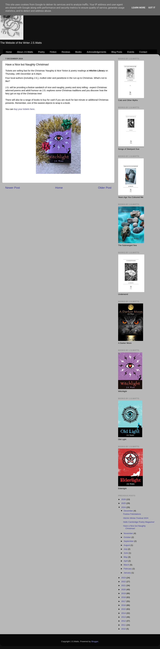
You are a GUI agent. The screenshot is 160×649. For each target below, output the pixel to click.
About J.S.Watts (25, 52)
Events (130, 52)
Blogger (94, 641)
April (126, 561)
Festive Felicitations (132, 514)
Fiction (53, 52)
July (126, 549)
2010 (123, 629)
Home (9, 52)
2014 (123, 613)
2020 (123, 589)
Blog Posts (116, 52)
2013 (123, 617)
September (129, 541)
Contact (143, 52)
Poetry (41, 52)
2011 (123, 625)
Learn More (138, 7)
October (127, 537)
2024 (123, 507)
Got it (151, 7)
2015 (123, 609)
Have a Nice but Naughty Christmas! (134, 527)
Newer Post (12, 187)
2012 (123, 621)
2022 (123, 581)
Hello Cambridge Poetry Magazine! (138, 522)
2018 (123, 597)
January (127, 573)
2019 (123, 593)
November (129, 533)
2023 (123, 578)
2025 (123, 503)
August (127, 545)
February (128, 569)
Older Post (104, 187)
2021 (123, 585)
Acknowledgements (96, 52)
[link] (97, 70)
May (126, 557)
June (126, 553)
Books (78, 52)
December (129, 511)
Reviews (66, 52)
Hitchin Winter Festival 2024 (135, 518)
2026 (123, 499)
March (127, 565)
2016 (123, 605)
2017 (123, 601)
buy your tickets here (24, 109)
